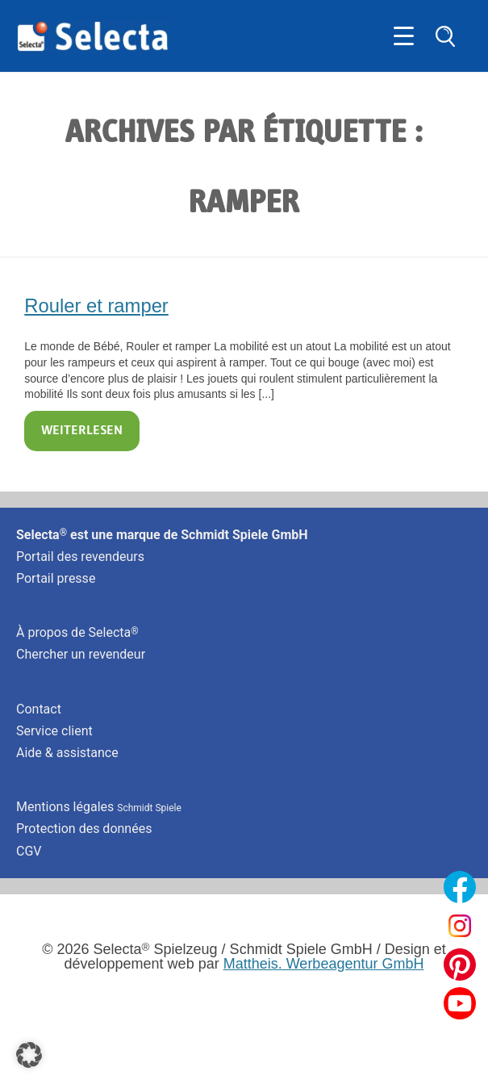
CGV (29, 851)
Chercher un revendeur (80, 654)
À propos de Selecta (77, 632)
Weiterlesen (82, 431)
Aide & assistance (67, 752)
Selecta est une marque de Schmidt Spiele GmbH (162, 534)
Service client (54, 731)
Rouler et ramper (96, 305)
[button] (29, 1055)
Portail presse (55, 578)
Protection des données (84, 828)
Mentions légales (98, 806)
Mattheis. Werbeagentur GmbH (323, 964)
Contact (38, 709)
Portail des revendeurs (80, 556)
